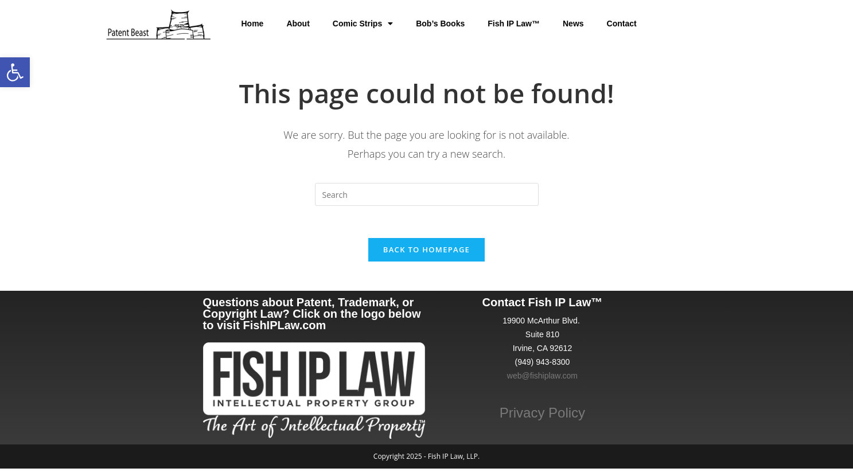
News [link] (573, 23)
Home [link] (252, 23)
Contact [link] (622, 23)
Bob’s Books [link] (440, 23)
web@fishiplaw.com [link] (542, 379)
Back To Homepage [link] (426, 252)
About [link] (297, 23)
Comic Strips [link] (363, 23)
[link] (15, 72)
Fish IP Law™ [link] (514, 23)
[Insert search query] (427, 194)
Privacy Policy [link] (542, 415)
